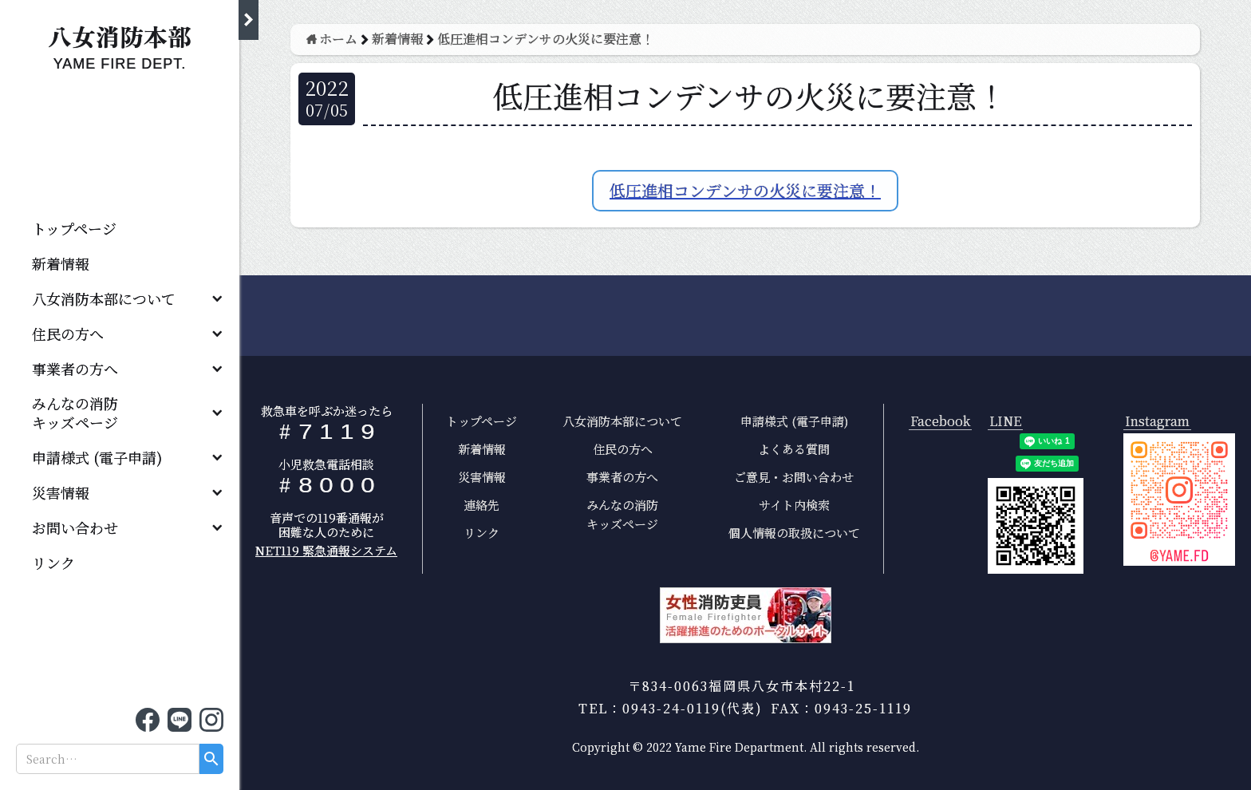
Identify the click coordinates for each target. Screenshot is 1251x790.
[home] (119, 43)
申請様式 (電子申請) (97, 457)
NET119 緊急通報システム (326, 550)
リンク (53, 562)
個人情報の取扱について (794, 532)
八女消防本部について (104, 298)
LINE (1005, 421)
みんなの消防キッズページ (622, 514)
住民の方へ (68, 333)
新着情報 (60, 263)
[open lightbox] (1179, 499)
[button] (119, 298)
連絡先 (481, 504)
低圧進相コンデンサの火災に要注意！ (745, 190)
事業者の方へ (75, 368)
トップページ (74, 228)
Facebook (940, 421)
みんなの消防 (82, 413)
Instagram (1157, 421)
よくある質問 (794, 448)
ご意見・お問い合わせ (794, 476)
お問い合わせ (75, 527)
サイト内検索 (794, 504)
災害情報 (60, 492)
